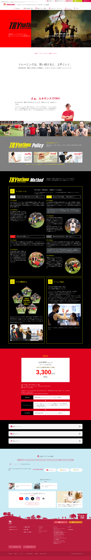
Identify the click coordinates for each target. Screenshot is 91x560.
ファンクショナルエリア (43, 531)
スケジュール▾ (43, 53)
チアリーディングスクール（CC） (59, 541)
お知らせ (17, 8)
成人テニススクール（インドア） (59, 528)
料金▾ (36, 53)
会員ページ (77, 1)
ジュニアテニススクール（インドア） (60, 538)
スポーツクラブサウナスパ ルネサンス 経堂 (33, 5)
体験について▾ (52, 53)
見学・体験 (26, 529)
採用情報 (10, 553)
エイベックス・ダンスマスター (59, 540)
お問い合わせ (50, 470)
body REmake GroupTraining (59, 534)
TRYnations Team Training (58, 533)
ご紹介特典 (15, 546)
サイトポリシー (21, 553)
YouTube (60, 522)
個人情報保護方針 (30, 553)
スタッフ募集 (70, 459)
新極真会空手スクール (57, 543)
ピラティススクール (57, 535)
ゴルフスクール (56, 529)
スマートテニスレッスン (40, 459)
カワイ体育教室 (56, 539)
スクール (68, 8)
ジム (39, 529)
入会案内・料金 (28, 8)
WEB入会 (64, 470)
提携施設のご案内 (29, 546)
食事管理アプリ (21, 459)
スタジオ (40, 528)
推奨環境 (36, 553)
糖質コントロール (62, 459)
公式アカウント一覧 (32, 503)
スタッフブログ (75, 522)
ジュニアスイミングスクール (59, 537)
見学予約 (77, 470)
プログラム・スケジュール (55, 8)
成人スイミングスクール (58, 531)
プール (40, 532)
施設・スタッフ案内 (40, 8)
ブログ (76, 8)
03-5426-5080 (38, 469)
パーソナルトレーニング (52, 459)
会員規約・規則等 (43, 553)
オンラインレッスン (30, 459)
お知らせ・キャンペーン (14, 529)
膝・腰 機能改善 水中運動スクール (60, 532)
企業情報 (15, 553)
